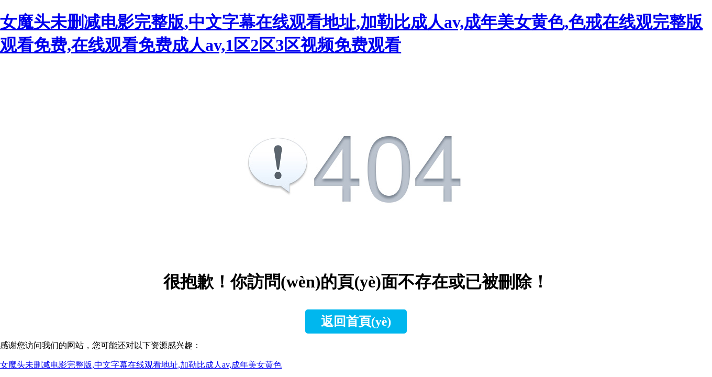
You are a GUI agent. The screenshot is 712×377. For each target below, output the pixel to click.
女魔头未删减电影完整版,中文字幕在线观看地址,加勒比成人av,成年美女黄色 (141, 364)
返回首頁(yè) (356, 321)
